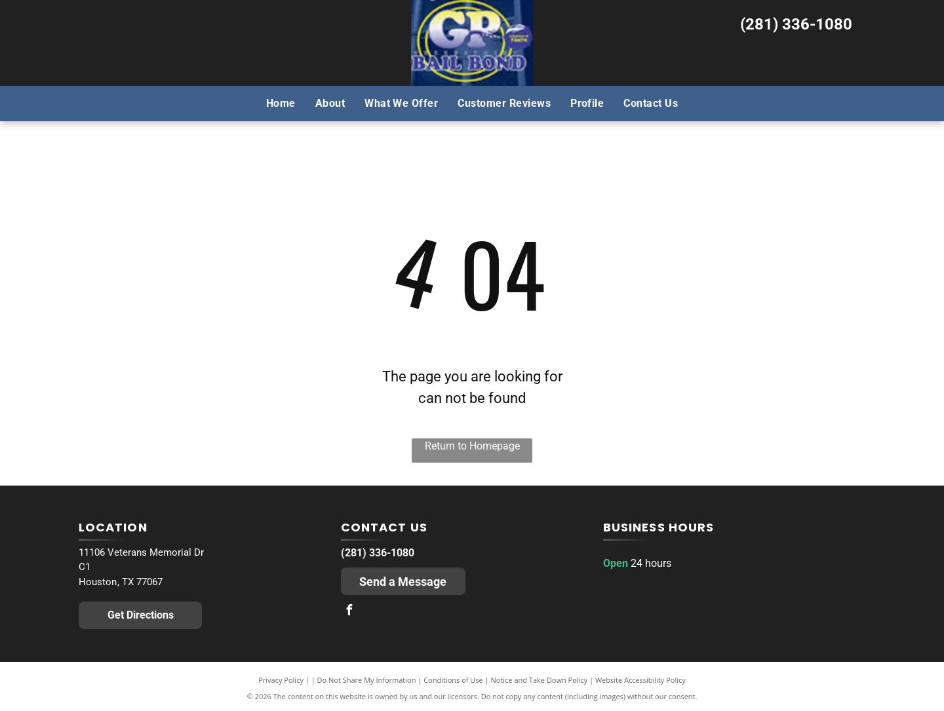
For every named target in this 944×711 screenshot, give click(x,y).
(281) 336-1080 (796, 24)
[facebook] (349, 612)
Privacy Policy (281, 680)
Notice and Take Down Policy (539, 680)
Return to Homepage (472, 446)
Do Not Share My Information (366, 680)
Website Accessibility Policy (640, 680)
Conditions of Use (453, 680)
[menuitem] (280, 103)
